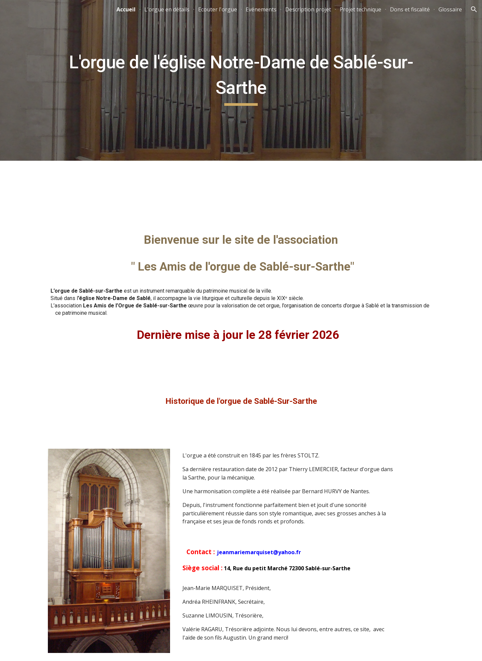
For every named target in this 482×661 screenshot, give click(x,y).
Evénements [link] (261, 9)
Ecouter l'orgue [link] (217, 9)
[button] (474, 9)
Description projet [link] (308, 9)
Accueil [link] (126, 9)
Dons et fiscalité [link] (410, 9)
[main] (241, 80)
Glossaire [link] (450, 9)
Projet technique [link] (360, 9)
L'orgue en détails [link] (166, 9)
